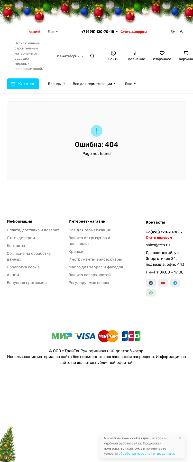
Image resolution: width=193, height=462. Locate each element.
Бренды (55, 84)
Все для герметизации (92, 84)
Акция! (34, 32)
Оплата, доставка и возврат (33, 230)
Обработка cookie (23, 267)
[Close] (180, 438)
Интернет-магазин (87, 221)
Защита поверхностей (90, 275)
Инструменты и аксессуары (95, 259)
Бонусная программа (27, 282)
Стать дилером (133, 32)
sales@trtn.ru (158, 245)
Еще (51, 32)
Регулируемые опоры (89, 282)
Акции (13, 275)
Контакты (16, 245)
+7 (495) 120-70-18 (97, 31)
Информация (19, 221)
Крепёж (76, 251)
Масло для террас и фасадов (96, 267)
